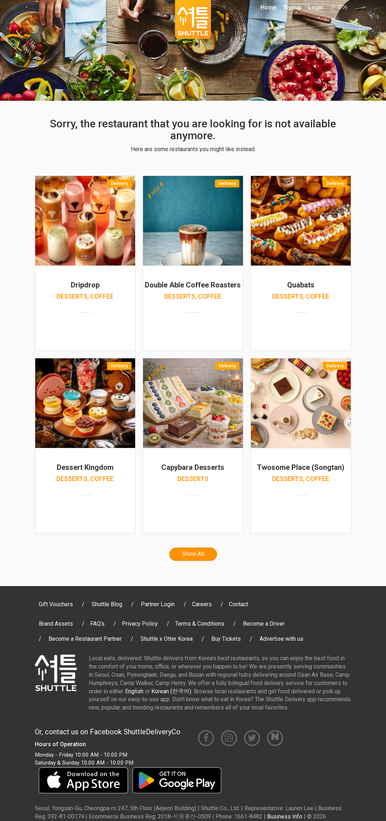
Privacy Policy (140, 623)
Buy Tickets (226, 638)
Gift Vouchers (56, 604)
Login (315, 7)
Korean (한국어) (171, 691)
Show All (193, 553)
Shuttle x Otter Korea (167, 638)
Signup (292, 7)
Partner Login (158, 604)
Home (268, 7)
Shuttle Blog (107, 604)
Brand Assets (56, 623)
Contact (238, 604)
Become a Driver (264, 623)
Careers (202, 604)
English (134, 691)
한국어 (339, 7)
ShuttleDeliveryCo (152, 731)
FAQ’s (97, 623)
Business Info (284, 816)
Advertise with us (281, 638)
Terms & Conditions (199, 623)
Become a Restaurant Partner (85, 638)
